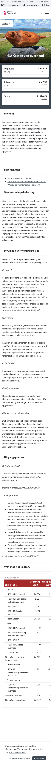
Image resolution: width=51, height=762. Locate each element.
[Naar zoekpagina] (41, 13)
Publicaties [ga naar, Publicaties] (3, 1)
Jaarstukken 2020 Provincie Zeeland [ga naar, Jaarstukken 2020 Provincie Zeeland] (18, 1)
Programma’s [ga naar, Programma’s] (32, 1)
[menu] (47, 12)
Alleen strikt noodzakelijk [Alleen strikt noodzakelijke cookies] (20, 758)
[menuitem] (10, 5)
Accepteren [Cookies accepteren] (39, 758)
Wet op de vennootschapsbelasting (23, 184)
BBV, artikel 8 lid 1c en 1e (19, 178)
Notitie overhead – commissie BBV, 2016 (26, 181)
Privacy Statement (17, 752)
